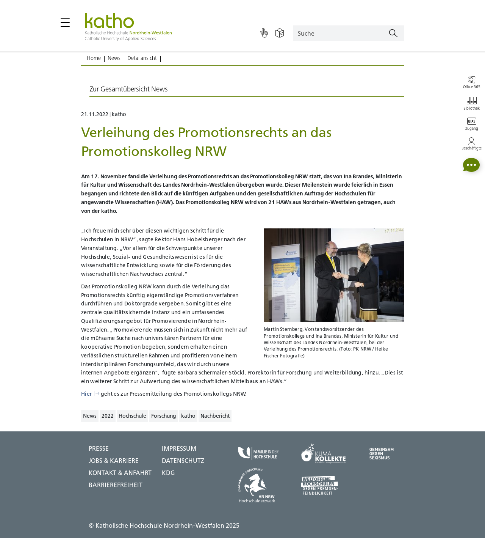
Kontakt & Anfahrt (120, 473)
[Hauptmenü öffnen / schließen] (65, 22)
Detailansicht (142, 58)
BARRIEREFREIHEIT (115, 485)
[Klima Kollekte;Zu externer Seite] (323, 454)
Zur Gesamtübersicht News (128, 89)
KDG (168, 473)
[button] (471, 165)
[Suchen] (393, 33)
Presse (99, 448)
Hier (90, 393)
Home (94, 58)
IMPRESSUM (179, 448)
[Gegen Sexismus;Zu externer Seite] (381, 453)
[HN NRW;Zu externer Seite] (258, 485)
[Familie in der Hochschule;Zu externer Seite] (258, 453)
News (114, 58)
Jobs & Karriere (114, 460)
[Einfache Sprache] (279, 33)
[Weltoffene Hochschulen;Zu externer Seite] (323, 485)
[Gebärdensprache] (264, 33)
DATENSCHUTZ (183, 460)
